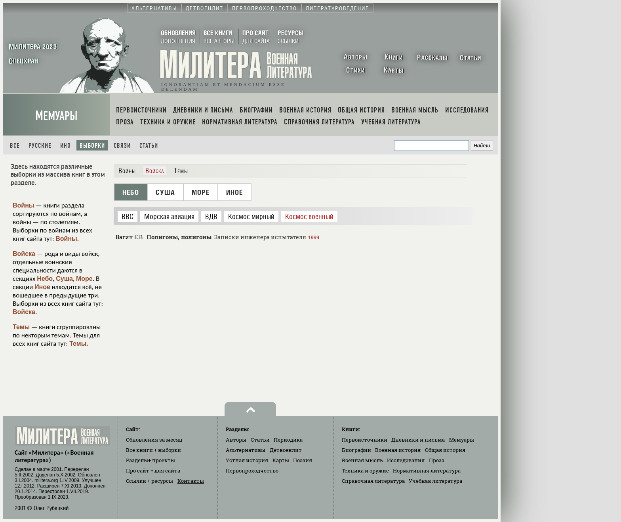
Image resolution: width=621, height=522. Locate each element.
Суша (64, 278)
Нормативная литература (427, 470)
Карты (280, 460)
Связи (122, 145)
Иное (42, 287)
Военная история (398, 449)
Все (15, 145)
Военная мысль (362, 460)
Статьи (148, 145)
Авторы (236, 439)
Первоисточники (364, 439)
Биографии (356, 449)
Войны (23, 205)
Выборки (92, 145)
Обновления (154, 439)
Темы (21, 327)
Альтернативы (245, 449)
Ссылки (149, 480)
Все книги (153, 449)
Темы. (78, 343)
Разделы (150, 460)
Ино (65, 145)
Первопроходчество (252, 470)
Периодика (288, 439)
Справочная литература (373, 480)
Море (84, 278)
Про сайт (153, 470)
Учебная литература (435, 480)
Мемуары (56, 116)
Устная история (247, 460)
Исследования (406, 460)
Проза (436, 460)
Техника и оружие (365, 470)
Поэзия (302, 460)
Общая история (445, 449)
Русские (40, 145)
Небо (45, 278)
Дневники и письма (418, 439)
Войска (24, 253)
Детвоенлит (286, 449)
